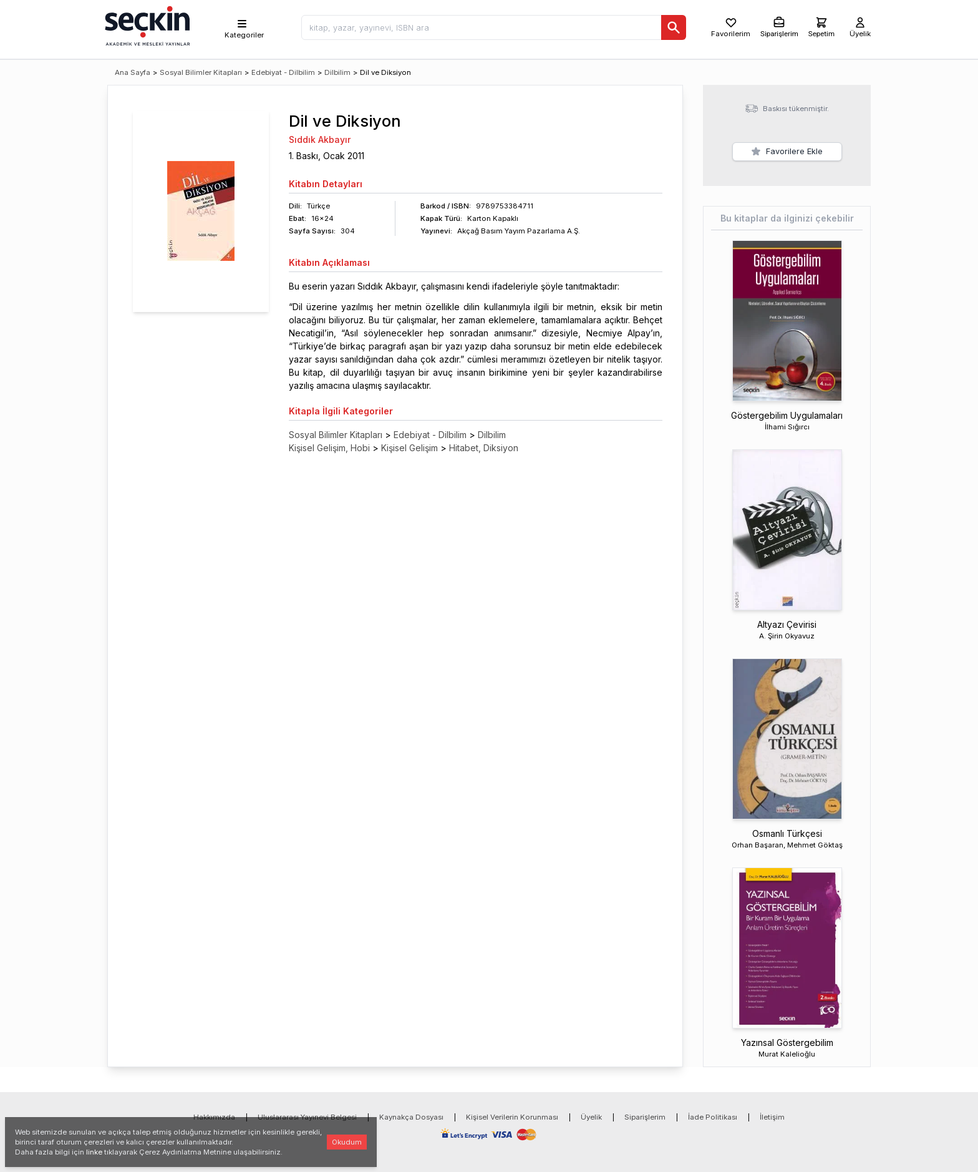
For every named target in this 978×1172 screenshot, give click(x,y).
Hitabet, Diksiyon (483, 447)
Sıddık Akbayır (320, 139)
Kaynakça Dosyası (411, 1117)
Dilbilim (337, 72)
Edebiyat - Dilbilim (283, 72)
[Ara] (673, 27)
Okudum (347, 1142)
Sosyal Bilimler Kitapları (201, 72)
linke (94, 1152)
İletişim (772, 1117)
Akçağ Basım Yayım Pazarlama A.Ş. (518, 231)
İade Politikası (712, 1117)
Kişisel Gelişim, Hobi (329, 447)
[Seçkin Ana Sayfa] (146, 25)
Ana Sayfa (132, 72)
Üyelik (591, 1117)
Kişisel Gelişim (409, 447)
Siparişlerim (645, 1117)
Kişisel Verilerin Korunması (512, 1117)
